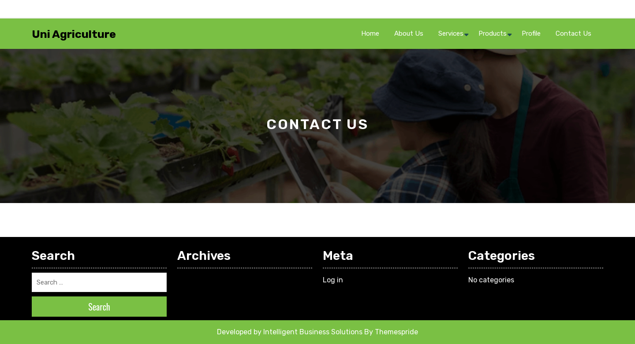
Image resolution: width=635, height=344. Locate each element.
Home (370, 33)
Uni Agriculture (74, 34)
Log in (333, 280)
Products (492, 33)
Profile (531, 33)
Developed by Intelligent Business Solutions (289, 332)
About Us (408, 33)
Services (450, 33)
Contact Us (573, 33)
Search (99, 306)
